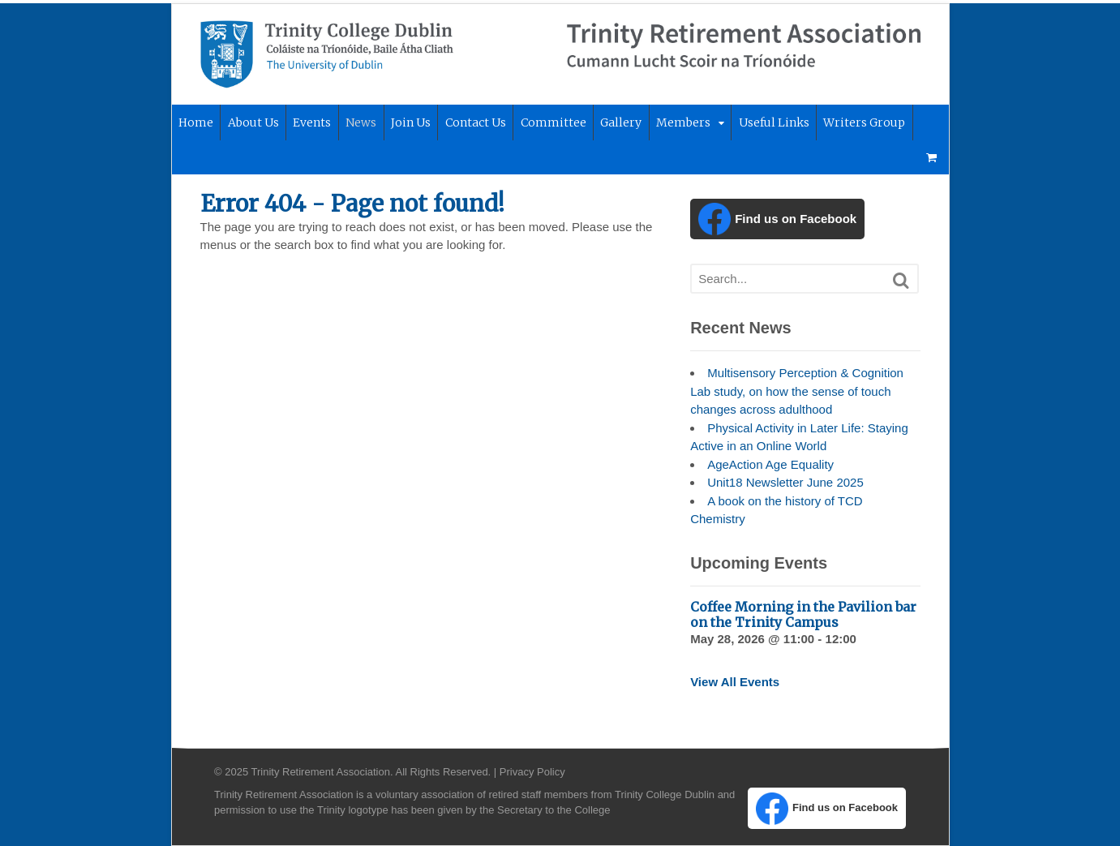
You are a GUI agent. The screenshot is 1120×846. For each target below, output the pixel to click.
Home (195, 122)
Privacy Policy (532, 772)
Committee (553, 122)
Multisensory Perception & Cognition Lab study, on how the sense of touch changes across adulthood (796, 391)
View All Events (734, 682)
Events (312, 122)
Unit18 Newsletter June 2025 (785, 482)
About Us (253, 122)
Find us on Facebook (777, 219)
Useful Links (774, 122)
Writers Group (864, 122)
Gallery (621, 122)
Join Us (411, 122)
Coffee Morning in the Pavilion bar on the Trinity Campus (803, 614)
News (360, 122)
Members (683, 122)
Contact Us (475, 122)
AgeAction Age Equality (770, 464)
